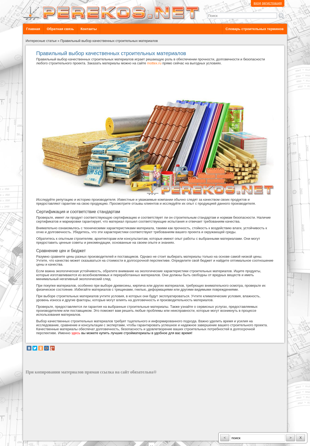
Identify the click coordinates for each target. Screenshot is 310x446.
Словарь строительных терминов (255, 29)
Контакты (89, 29)
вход (257, 3)
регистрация (272, 3)
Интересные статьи (41, 41)
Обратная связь (60, 29)
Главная (33, 29)
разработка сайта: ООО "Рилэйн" (52, 436)
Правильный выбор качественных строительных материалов (109, 41)
